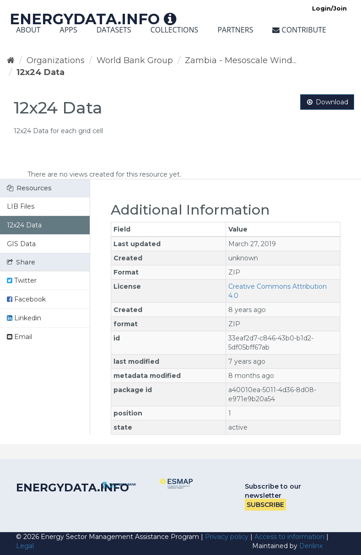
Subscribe (265, 505)
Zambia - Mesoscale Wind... (240, 60)
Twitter (22, 280)
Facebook (26, 299)
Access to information (289, 537)
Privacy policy (226, 537)
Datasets (114, 30)
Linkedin (24, 318)
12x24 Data (40, 72)
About (28, 30)
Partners (235, 30)
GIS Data (21, 244)
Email (19, 337)
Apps (68, 30)
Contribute (299, 30)
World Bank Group (135, 60)
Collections (175, 30)
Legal (25, 546)
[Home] (11, 60)
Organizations (56, 60)
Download (327, 102)
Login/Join (329, 8)
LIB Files (20, 206)
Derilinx (311, 546)
